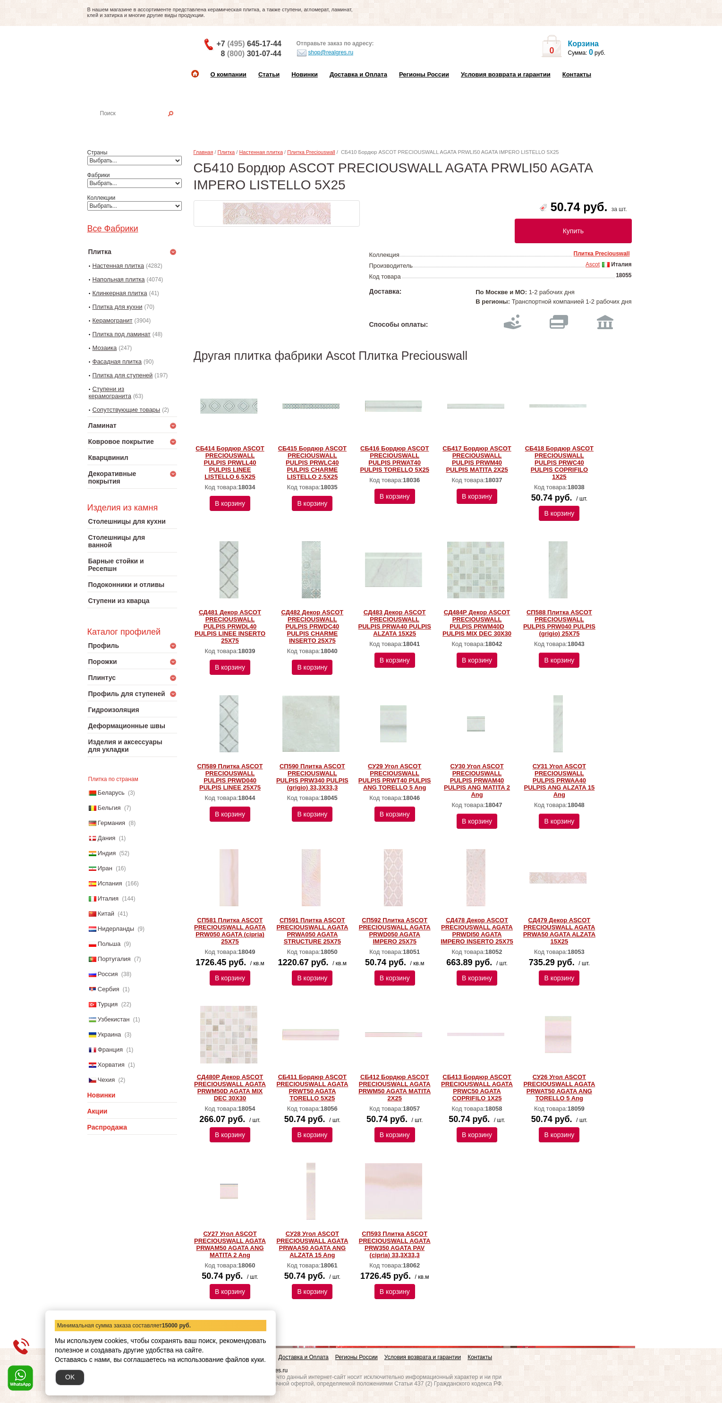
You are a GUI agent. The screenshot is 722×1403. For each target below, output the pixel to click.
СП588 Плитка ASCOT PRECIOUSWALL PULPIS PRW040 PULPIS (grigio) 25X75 (559, 623)
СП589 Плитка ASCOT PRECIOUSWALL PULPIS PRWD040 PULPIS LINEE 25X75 (230, 777)
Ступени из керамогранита (110, 392)
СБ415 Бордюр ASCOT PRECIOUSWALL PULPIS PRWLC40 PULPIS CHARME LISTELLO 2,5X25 (312, 462)
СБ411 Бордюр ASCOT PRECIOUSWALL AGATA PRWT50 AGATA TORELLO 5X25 (312, 1087)
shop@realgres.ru (325, 53)
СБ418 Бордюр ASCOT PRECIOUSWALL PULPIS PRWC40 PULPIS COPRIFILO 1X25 (559, 462)
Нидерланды (116, 928)
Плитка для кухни (118, 306)
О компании (228, 74)
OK (70, 1377)
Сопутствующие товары (127, 409)
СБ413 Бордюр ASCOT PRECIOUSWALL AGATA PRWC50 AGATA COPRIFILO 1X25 (477, 1087)
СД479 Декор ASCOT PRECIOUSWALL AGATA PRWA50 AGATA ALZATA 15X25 (559, 931)
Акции (97, 1111)
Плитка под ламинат (122, 334)
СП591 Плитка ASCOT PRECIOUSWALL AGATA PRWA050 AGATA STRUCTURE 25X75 (312, 931)
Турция (108, 1004)
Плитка (226, 152)
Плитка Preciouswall (311, 152)
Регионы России (424, 74)
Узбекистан (114, 1019)
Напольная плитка (119, 279)
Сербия (108, 989)
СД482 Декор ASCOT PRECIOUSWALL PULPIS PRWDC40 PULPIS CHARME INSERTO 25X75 (312, 626)
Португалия (114, 958)
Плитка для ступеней (123, 375)
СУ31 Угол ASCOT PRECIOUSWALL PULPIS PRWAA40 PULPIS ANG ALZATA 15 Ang (559, 780)
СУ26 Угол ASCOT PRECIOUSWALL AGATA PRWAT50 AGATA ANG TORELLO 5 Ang (559, 1087)
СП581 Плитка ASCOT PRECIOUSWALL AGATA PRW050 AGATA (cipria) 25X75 (230, 931)
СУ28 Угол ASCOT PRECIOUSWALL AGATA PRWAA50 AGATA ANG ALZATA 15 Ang (312, 1244)
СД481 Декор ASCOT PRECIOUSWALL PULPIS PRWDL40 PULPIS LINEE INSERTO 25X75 (230, 626)
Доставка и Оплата (358, 74)
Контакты (576, 74)
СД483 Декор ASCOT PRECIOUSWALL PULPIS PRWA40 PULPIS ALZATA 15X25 (394, 623)
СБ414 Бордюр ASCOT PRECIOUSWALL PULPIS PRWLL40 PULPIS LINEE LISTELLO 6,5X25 (229, 462)
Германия (111, 822)
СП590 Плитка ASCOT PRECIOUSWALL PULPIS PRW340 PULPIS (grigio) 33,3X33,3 (312, 777)
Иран (105, 868)
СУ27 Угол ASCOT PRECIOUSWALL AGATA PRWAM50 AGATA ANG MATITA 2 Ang (230, 1244)
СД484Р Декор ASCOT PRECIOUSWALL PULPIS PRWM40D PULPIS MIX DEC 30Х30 (476, 623)
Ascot (593, 264)
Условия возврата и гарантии (506, 74)
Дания (107, 838)
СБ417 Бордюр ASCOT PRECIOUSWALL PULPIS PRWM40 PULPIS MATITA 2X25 (476, 459)
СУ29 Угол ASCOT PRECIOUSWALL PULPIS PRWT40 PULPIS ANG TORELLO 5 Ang (394, 777)
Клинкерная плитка (120, 293)
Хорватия (111, 1064)
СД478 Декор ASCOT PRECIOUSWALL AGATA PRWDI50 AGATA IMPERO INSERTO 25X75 (477, 931)
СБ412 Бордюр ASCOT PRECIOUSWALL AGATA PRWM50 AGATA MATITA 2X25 (394, 1087)
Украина (109, 1034)
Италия (108, 898)
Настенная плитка (142, 126)
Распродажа (107, 1127)
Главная (203, 152)
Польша (109, 943)
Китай (106, 913)
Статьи (269, 74)
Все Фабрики (112, 228)
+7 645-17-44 (249, 44)
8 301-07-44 (251, 54)
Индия (107, 853)
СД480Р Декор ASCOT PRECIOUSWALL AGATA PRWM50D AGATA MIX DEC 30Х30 (230, 1087)
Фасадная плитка (117, 361)
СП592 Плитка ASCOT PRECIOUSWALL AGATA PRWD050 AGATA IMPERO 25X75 (395, 931)
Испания (110, 883)
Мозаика (105, 347)
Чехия (106, 1079)
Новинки (304, 74)
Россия (108, 974)
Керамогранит (113, 320)
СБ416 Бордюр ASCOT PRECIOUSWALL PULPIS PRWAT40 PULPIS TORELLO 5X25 (394, 459)
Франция (110, 1049)
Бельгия (109, 807)
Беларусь (111, 792)
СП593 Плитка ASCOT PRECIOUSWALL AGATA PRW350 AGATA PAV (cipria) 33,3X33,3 (395, 1244)
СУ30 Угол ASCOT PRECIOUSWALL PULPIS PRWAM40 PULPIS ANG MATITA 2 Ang (477, 780)
